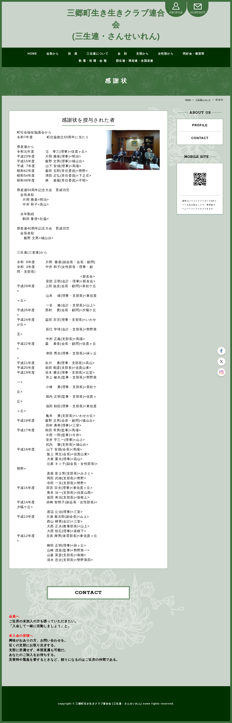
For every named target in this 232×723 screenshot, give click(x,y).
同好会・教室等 (194, 53)
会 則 (122, 53)
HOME (32, 53)
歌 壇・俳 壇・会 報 (93, 60)
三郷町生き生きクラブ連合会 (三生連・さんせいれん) (116, 25)
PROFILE (176, 12)
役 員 (72, 53)
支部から (142, 53)
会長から (52, 53)
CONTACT (197, 12)
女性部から (165, 53)
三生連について (97, 53)
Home (188, 100)
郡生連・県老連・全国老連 (134, 60)
